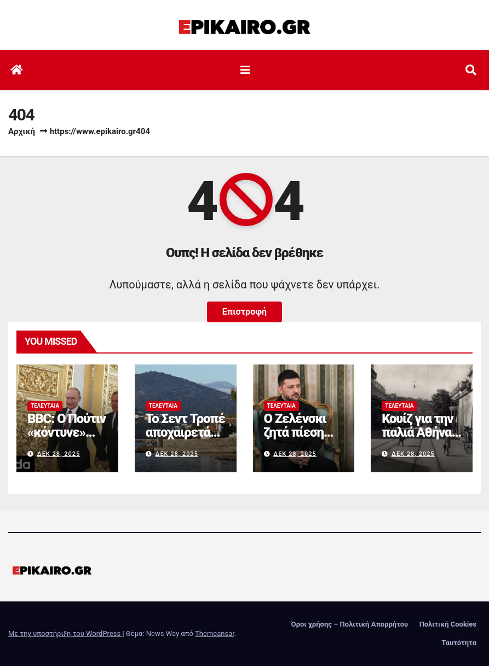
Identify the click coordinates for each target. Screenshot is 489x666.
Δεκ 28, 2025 (58, 453)
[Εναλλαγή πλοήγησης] (245, 70)
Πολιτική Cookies (447, 624)
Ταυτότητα (458, 643)
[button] (470, 70)
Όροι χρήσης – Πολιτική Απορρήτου (350, 624)
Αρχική (21, 131)
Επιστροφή (244, 311)
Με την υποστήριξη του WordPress (65, 633)
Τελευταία (45, 406)
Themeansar (214, 633)
